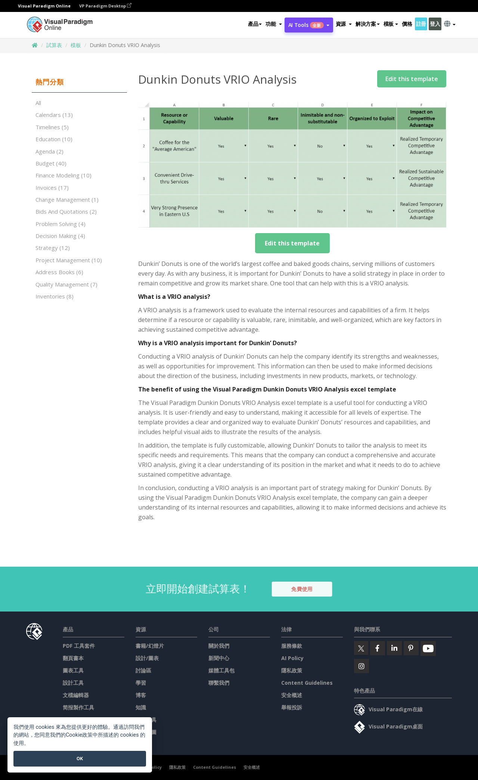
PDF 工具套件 (79, 645)
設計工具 (73, 682)
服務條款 (291, 645)
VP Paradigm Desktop (105, 6)
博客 (141, 695)
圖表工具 (73, 670)
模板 (76, 45)
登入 (435, 23)
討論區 (143, 670)
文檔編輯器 (76, 695)
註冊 (421, 23)
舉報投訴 (291, 707)
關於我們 (218, 645)
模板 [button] (391, 23)
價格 (407, 23)
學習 (141, 682)
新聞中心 (218, 658)
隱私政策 (291, 670)
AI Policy (292, 658)
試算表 (54, 45)
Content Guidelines (307, 682)
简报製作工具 (78, 707)
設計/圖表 (147, 658)
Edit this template (411, 79)
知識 (141, 707)
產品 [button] (255, 23)
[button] (273, 24)
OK (80, 758)
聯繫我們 (218, 682)
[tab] (79, 82)
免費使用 (307, 588)
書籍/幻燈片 (150, 645)
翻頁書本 (73, 658)
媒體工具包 (221, 670)
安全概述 (291, 695)
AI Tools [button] (308, 24)
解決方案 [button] (368, 23)
